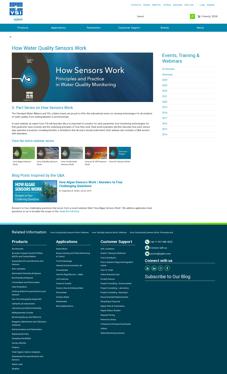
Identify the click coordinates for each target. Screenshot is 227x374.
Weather (15, 369)
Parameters (94, 27)
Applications (58, 27)
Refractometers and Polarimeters (27, 329)
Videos (104, 328)
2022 (164, 91)
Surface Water (62, 297)
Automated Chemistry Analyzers (26, 273)
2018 (164, 112)
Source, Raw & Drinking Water (69, 288)
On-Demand (168, 69)
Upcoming (167, 74)
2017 (164, 118)
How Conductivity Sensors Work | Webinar (69, 232)
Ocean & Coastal (63, 283)
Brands (165, 27)
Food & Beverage (64, 261)
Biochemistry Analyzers (22, 278)
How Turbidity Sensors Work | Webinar (109, 232)
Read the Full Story (69, 211)
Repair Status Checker (111, 310)
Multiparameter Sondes (22, 312)
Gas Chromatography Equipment (26, 299)
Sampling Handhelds (21, 338)
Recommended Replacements (114, 297)
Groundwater (62, 270)
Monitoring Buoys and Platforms (26, 317)
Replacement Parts (20, 334)
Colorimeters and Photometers (26, 282)
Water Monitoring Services (113, 333)
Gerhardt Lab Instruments (23, 303)
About (200, 27)
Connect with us (158, 247)
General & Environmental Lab (69, 265)
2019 (164, 107)
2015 (164, 129)
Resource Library (108, 319)
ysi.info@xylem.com (160, 253)
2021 (164, 96)
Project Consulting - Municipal (114, 292)
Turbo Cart (189, 5)
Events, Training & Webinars (113, 253)
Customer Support (129, 27)
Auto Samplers (18, 269)
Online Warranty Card (110, 274)
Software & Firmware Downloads (116, 324)
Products (22, 27)
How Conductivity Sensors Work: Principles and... (152, 232)
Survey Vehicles (19, 343)
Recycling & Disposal (110, 301)
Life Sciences (62, 279)
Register (211, 5)
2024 (164, 80)
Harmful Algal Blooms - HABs (69, 274)
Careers (146, 5)
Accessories (17, 249)
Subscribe (177, 5)
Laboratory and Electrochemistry (26, 308)
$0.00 (209, 16)
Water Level (17, 364)
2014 (164, 134)
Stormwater (61, 292)
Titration (15, 347)
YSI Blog (167, 5)
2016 (164, 123)
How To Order (107, 270)
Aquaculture (61, 249)
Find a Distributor (108, 258)
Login (202, 5)
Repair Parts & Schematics (113, 306)
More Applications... (65, 306)
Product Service (108, 279)
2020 (164, 102)
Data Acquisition (19, 287)
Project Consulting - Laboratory (115, 288)
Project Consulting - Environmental (116, 283)
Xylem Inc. (156, 5)
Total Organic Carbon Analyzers (26, 352)
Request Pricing (108, 315)
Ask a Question (107, 249)
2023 (164, 85)
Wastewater (61, 301)
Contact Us (136, 5)
